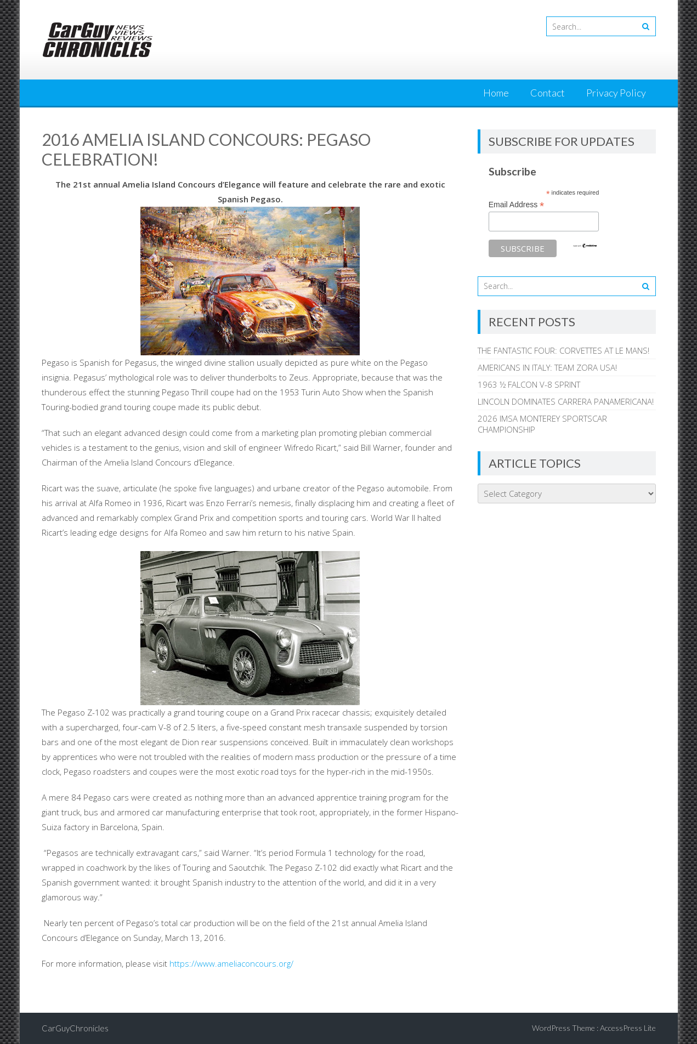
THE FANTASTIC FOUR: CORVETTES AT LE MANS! (563, 350)
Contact (547, 93)
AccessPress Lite (628, 1027)
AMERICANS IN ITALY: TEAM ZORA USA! (547, 367)
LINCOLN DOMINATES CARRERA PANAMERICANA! (566, 401)
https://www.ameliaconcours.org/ (231, 963)
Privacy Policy (616, 93)
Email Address (517, 205)
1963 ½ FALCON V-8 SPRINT (529, 384)
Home (496, 93)
